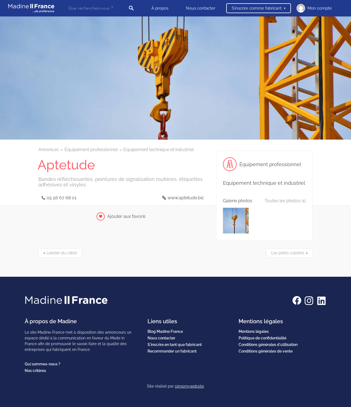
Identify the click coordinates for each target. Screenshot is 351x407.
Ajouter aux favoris (126, 216)
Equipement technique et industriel (158, 149)
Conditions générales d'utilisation (268, 344)
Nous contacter (200, 8)
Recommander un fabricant (172, 351)
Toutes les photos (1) (285, 200)
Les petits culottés (287, 253)
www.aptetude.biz (186, 197)
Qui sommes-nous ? (42, 364)
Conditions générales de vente (266, 351)
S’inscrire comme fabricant (257, 8)
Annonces (48, 149)
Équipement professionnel (91, 149)
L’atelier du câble (62, 253)
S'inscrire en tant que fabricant (175, 344)
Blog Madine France (165, 331)
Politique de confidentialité (262, 338)
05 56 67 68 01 (62, 197)
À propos (159, 8)
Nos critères (35, 370)
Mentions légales (254, 331)
